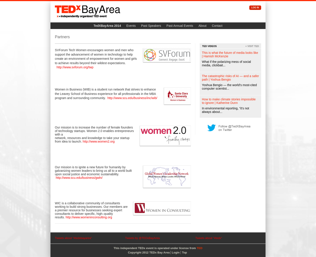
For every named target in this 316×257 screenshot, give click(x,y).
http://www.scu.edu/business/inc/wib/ (132, 98)
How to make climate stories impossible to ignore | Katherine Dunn (229, 101)
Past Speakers (151, 25)
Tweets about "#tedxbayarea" (73, 238)
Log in (255, 7)
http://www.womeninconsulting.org (89, 217)
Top (184, 252)
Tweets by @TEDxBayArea (142, 238)
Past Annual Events (180, 25)
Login (176, 252)
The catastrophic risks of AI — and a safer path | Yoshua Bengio (230, 77)
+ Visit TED (252, 46)
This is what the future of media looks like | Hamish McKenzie (230, 54)
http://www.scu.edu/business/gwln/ (79, 177)
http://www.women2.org (99, 141)
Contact (217, 25)
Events (131, 25)
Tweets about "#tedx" (208, 238)
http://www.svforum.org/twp (75, 67)
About (202, 25)
